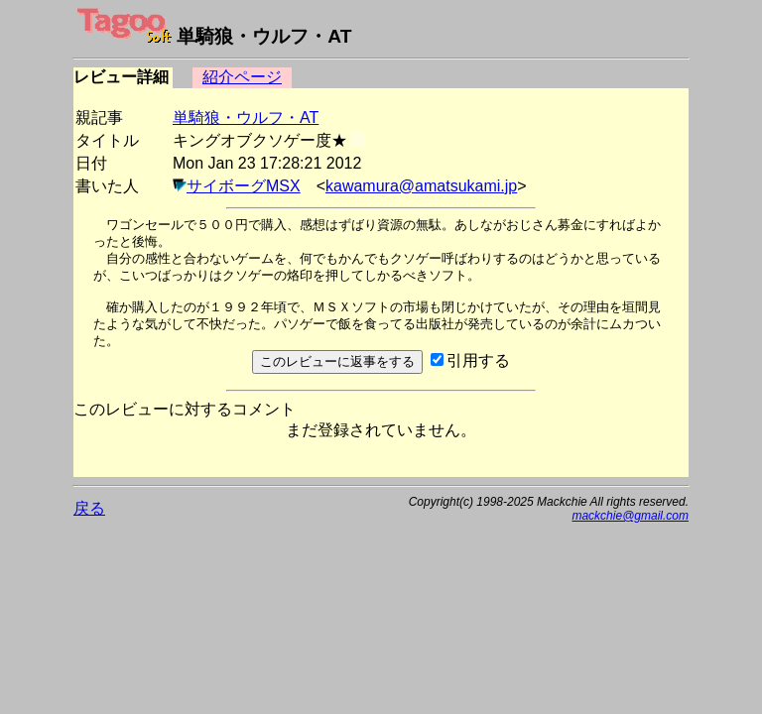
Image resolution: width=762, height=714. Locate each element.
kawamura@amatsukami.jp (421, 186)
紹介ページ (242, 76)
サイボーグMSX (244, 186)
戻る (89, 508)
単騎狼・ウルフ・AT (245, 117)
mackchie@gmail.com (630, 516)
